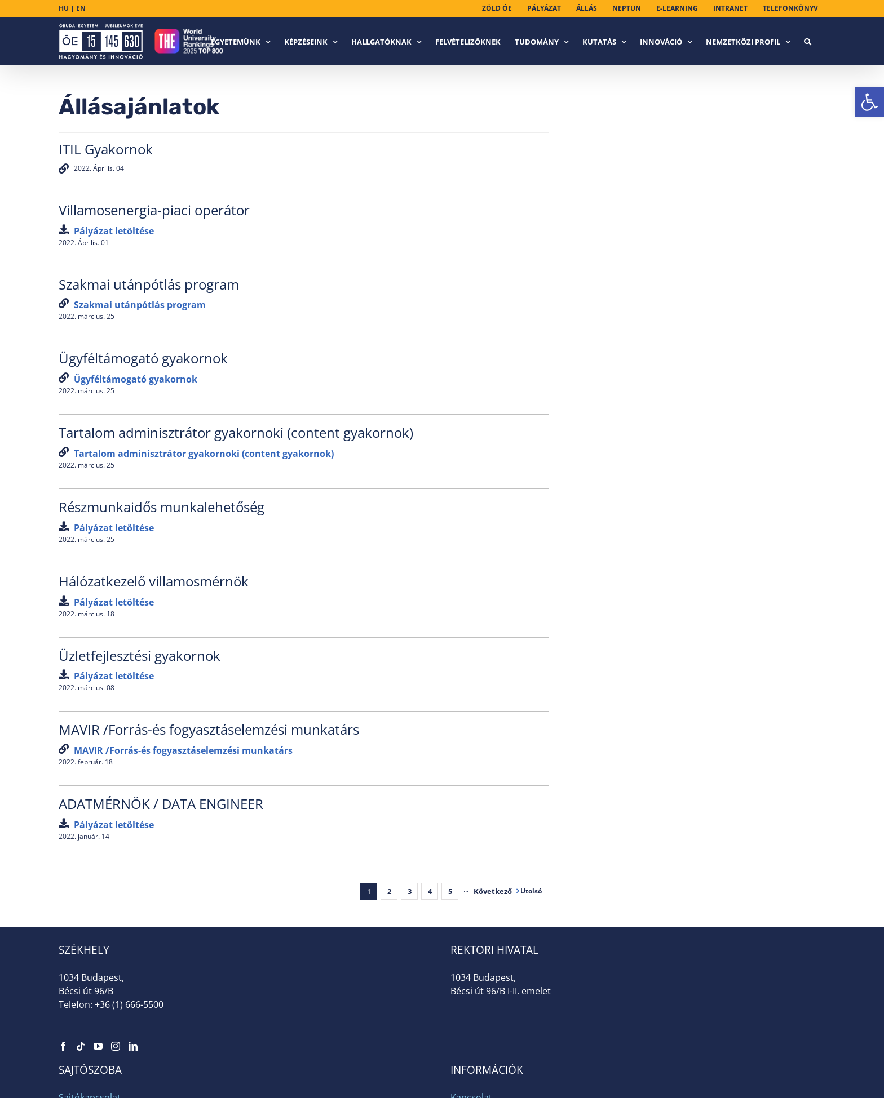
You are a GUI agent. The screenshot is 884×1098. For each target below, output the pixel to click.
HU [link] (64, 8)
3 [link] (410, 891)
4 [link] (430, 891)
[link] (869, 102)
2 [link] (389, 891)
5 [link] (450, 891)
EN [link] (81, 8)
